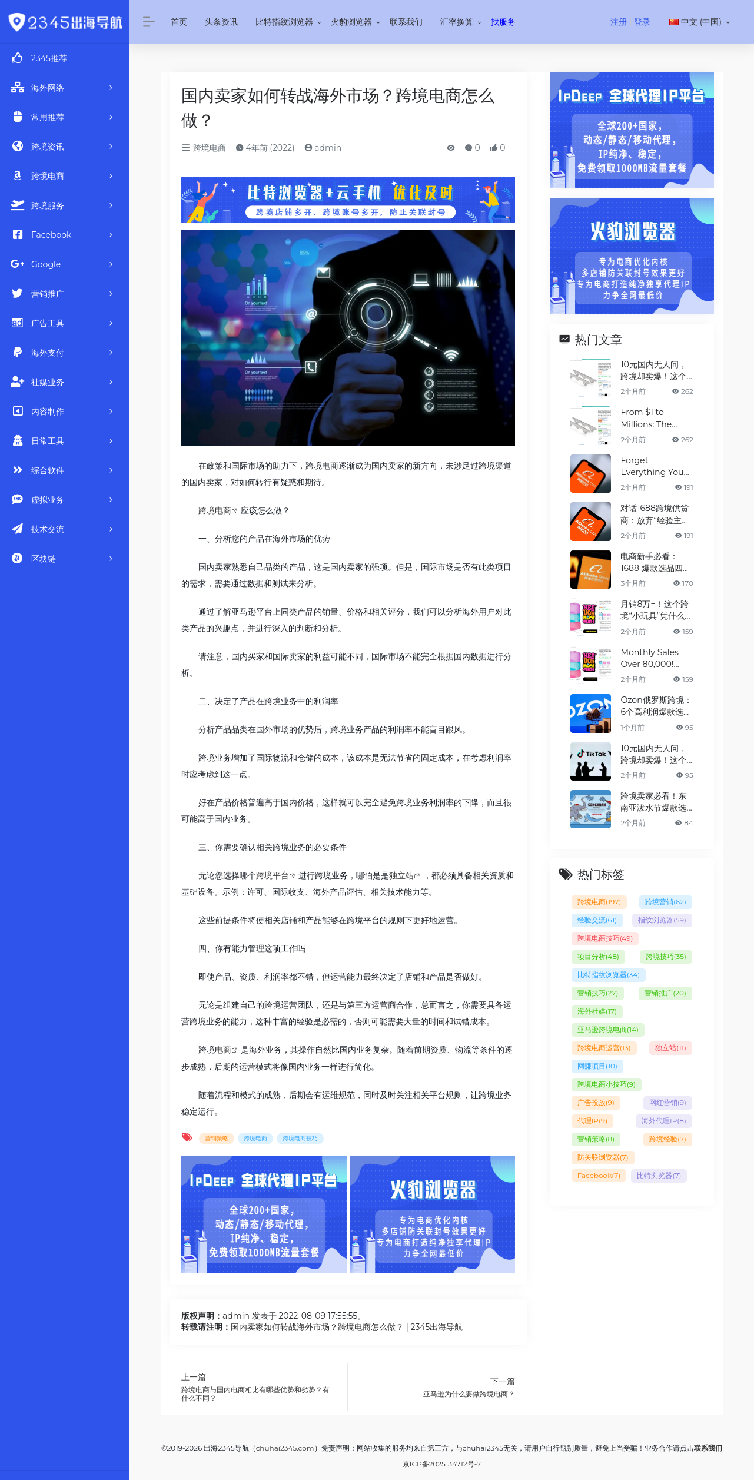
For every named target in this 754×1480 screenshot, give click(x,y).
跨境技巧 (666, 954)
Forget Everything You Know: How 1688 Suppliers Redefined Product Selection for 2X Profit (653, 465)
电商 (223, 1049)
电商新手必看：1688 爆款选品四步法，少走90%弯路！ (655, 561)
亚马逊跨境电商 (608, 1027)
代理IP (592, 1118)
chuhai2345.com (285, 1447)
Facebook (599, 1173)
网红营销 (667, 1100)
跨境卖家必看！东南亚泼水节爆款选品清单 (653, 799)
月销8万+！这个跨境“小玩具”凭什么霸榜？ (656, 609)
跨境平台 (272, 875)
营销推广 (665, 990)
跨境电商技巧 (300, 1137)
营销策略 (216, 1137)
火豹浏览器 (351, 21)
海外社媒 (597, 1008)
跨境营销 (665, 899)
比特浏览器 (659, 1173)
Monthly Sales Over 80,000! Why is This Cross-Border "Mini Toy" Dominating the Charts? (653, 656)
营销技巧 (598, 990)
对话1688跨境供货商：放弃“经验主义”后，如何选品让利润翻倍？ (656, 513)
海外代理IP (664, 1118)
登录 (642, 21)
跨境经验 (667, 1136)
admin (323, 147)
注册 (618, 21)
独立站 (401, 875)
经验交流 (597, 917)
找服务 (503, 21)
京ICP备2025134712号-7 (442, 1463)
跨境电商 (203, 147)
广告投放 (596, 1100)
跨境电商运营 (604, 1045)
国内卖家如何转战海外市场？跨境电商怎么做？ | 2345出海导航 (347, 1326)
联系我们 (406, 21)
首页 (179, 21)
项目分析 (598, 954)
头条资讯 (221, 21)
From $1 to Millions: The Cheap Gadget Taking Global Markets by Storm (650, 418)
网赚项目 (597, 1063)
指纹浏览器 (662, 917)
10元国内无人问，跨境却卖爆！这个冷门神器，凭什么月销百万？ (653, 370)
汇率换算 (456, 21)
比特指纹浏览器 (284, 21)
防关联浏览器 (603, 1154)
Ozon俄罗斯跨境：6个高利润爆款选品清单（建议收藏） (656, 704)
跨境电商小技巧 (606, 1081)
